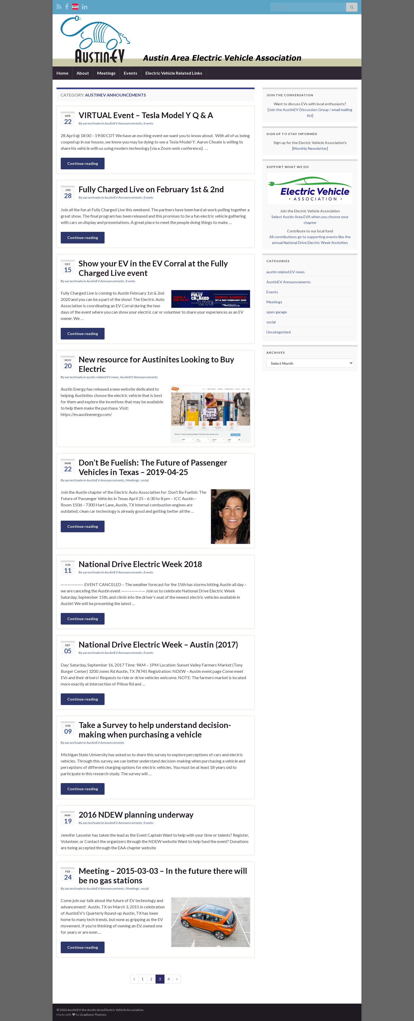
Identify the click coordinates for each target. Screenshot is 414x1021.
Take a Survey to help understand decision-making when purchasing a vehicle (155, 729)
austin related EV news (103, 377)
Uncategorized (278, 332)
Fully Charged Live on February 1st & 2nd (151, 189)
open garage (276, 312)
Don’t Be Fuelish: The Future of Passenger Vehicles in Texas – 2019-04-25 (153, 467)
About (83, 72)
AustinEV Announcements (123, 123)
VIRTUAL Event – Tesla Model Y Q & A (146, 115)
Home (62, 72)
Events (130, 72)
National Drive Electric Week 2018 (140, 564)
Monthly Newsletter (310, 148)
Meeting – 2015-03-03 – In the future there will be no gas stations (163, 875)
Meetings (106, 72)
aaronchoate (92, 123)
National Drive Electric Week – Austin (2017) (158, 644)
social (144, 480)
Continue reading (82, 163)
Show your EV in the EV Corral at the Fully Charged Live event (153, 267)
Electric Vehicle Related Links (173, 72)
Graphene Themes (93, 1015)
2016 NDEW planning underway (136, 814)
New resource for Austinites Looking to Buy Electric (156, 363)
